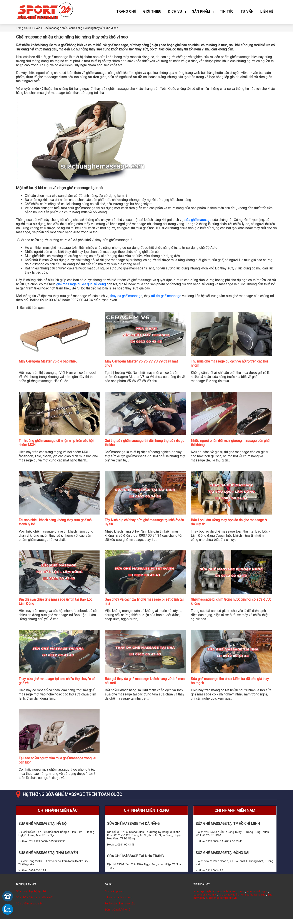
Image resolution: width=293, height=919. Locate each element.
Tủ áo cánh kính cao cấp (120, 903)
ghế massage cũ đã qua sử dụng (81, 284)
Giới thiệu (152, 11)
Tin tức (227, 11)
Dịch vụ (175, 11)
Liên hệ (266, 11)
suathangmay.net (255, 894)
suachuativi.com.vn (205, 894)
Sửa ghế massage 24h (30, 903)
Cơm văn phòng (114, 891)
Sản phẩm (201, 11)
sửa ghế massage (197, 220)
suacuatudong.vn (257, 891)
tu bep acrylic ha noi (231, 894)
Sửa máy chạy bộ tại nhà (31, 891)
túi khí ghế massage (166, 296)
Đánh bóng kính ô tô (117, 909)
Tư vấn (247, 11)
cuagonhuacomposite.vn (221, 897)
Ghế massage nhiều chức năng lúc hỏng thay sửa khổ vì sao (81, 28)
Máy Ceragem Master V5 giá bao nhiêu (48, 361)
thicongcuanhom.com (118, 897)
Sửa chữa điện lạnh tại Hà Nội (34, 897)
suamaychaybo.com (206, 891)
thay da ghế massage (126, 296)
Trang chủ (126, 11)
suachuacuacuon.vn (232, 891)
